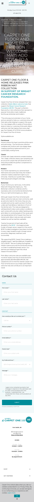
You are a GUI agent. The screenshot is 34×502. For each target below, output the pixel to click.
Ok (17, 496)
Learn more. (12, 493)
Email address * (6, 337)
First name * (5, 287)
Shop (17, 469)
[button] (26, 3)
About (12, 20)
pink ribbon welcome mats (19, 104)
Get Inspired (17, 476)
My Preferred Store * (8, 360)
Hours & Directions (17, 435)
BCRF (13, 225)
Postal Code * (6, 349)
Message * (5, 370)
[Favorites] (29, 3)
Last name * (5, 299)
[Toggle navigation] (2, 3)
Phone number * (7, 326)
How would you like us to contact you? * (13, 316)
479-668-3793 (17, 13)
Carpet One (4, 20)
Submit (17, 402)
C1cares (19, 20)
